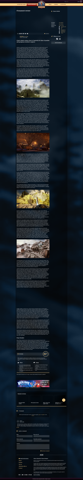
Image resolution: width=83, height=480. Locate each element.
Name (18, 434)
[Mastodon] (29, 474)
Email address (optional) (37, 439)
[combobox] (70, 1)
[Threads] (27, 474)
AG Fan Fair (63, 4)
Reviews (21, 36)
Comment (18, 443)
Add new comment (45, 450)
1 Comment (46, 33)
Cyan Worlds (61, 22)
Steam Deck (63, 32)
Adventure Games (21, 4)
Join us (20, 464)
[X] (20, 474)
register (43, 414)
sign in (40, 414)
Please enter (36, 434)
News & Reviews (32, 4)
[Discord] (22, 474)
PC (61, 28)
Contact (20, 468)
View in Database (58, 42)
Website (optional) (20, 439)
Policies (20, 462)
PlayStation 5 (63, 30)
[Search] (70, 1)
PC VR (62, 33)
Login (78, 1)
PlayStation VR (63, 26)
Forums (56, 4)
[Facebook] (19, 474)
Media (50, 4)
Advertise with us (23, 466)
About (20, 460)
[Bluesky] (30, 474)
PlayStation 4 (63, 29)
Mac (62, 27)
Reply (18, 427)
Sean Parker (26, 36)
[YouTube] (26, 474)
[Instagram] (24, 474)
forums (33, 415)
